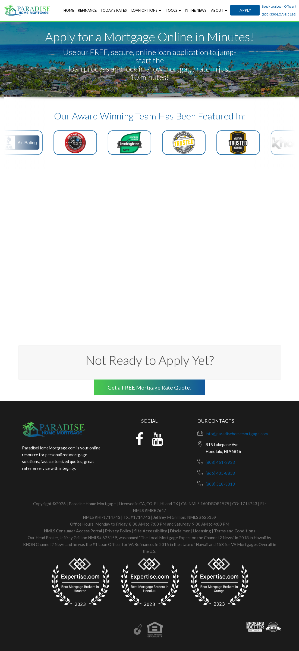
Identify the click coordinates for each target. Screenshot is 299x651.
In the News (195, 10)
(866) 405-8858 (220, 473)
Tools (173, 10)
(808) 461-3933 (220, 462)
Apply (245, 10)
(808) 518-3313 (220, 484)
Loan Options (146, 10)
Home (69, 10)
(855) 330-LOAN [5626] (279, 14)
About (218, 10)
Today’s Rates (113, 10)
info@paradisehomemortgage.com (237, 433)
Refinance (87, 10)
